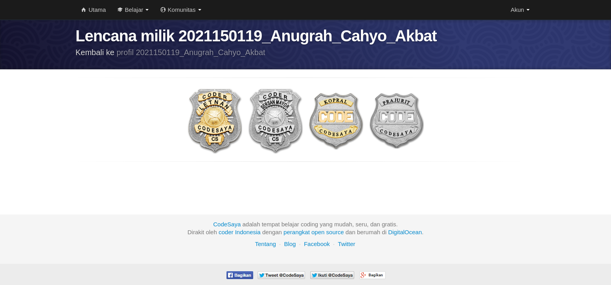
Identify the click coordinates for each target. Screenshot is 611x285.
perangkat (296, 232)
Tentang (265, 244)
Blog (290, 244)
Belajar (133, 9)
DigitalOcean (405, 232)
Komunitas (180, 9)
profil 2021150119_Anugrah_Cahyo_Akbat (191, 52)
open (317, 232)
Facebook (317, 244)
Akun (520, 9)
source (335, 232)
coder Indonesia (240, 232)
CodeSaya (227, 224)
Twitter (346, 244)
